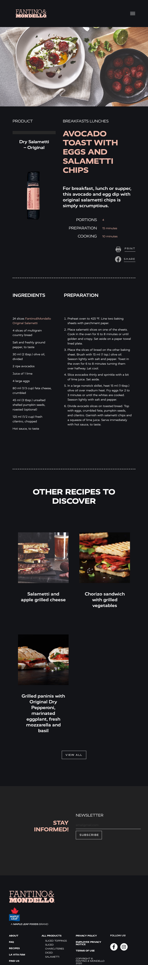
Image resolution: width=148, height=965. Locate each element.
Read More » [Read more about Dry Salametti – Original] (34, 132)
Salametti (52, 956)
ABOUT (13, 935)
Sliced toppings (56, 940)
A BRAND (29, 924)
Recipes (14, 948)
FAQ (11, 942)
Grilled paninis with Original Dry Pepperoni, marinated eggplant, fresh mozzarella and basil (43, 713)
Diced (49, 952)
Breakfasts (76, 121)
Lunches (99, 121)
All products (51, 935)
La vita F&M (17, 954)
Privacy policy (86, 935)
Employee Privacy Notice (88, 943)
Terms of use (85, 950)
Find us (14, 961)
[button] (124, 259)
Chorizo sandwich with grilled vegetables (105, 599)
